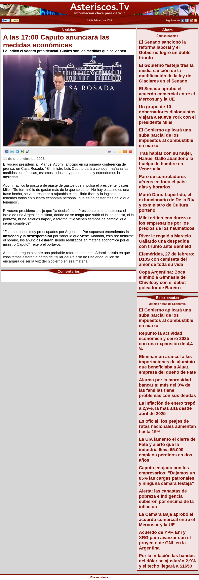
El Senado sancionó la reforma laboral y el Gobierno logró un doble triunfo (165, 50)
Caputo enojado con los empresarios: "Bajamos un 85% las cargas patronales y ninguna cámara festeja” (167, 475)
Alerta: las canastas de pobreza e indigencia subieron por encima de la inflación (166, 498)
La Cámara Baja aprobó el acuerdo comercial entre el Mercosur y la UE (167, 519)
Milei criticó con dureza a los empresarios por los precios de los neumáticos (166, 223)
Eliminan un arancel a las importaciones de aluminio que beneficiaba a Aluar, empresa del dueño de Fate (167, 364)
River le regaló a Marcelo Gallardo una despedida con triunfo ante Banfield (165, 241)
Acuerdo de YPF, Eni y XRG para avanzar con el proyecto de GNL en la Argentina (165, 540)
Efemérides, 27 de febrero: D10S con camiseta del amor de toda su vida (166, 259)
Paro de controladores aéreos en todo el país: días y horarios (163, 181)
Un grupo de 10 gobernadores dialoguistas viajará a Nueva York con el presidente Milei (167, 114)
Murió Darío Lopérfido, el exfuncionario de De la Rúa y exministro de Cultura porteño (167, 202)
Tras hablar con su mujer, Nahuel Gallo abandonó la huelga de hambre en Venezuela (166, 161)
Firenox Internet (99, 577)
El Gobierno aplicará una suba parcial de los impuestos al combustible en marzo (166, 137)
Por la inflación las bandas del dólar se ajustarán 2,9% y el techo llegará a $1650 (167, 561)
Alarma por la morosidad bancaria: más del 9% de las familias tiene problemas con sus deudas (167, 387)
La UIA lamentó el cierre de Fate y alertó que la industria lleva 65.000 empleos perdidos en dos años (167, 450)
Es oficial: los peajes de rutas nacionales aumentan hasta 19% (167, 426)
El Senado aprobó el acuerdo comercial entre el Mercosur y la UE (167, 94)
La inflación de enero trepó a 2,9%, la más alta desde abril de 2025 (167, 408)
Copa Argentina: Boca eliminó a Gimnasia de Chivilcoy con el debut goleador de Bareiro (162, 280)
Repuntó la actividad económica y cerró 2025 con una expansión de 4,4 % (166, 341)
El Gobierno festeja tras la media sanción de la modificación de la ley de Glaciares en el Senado (166, 73)
